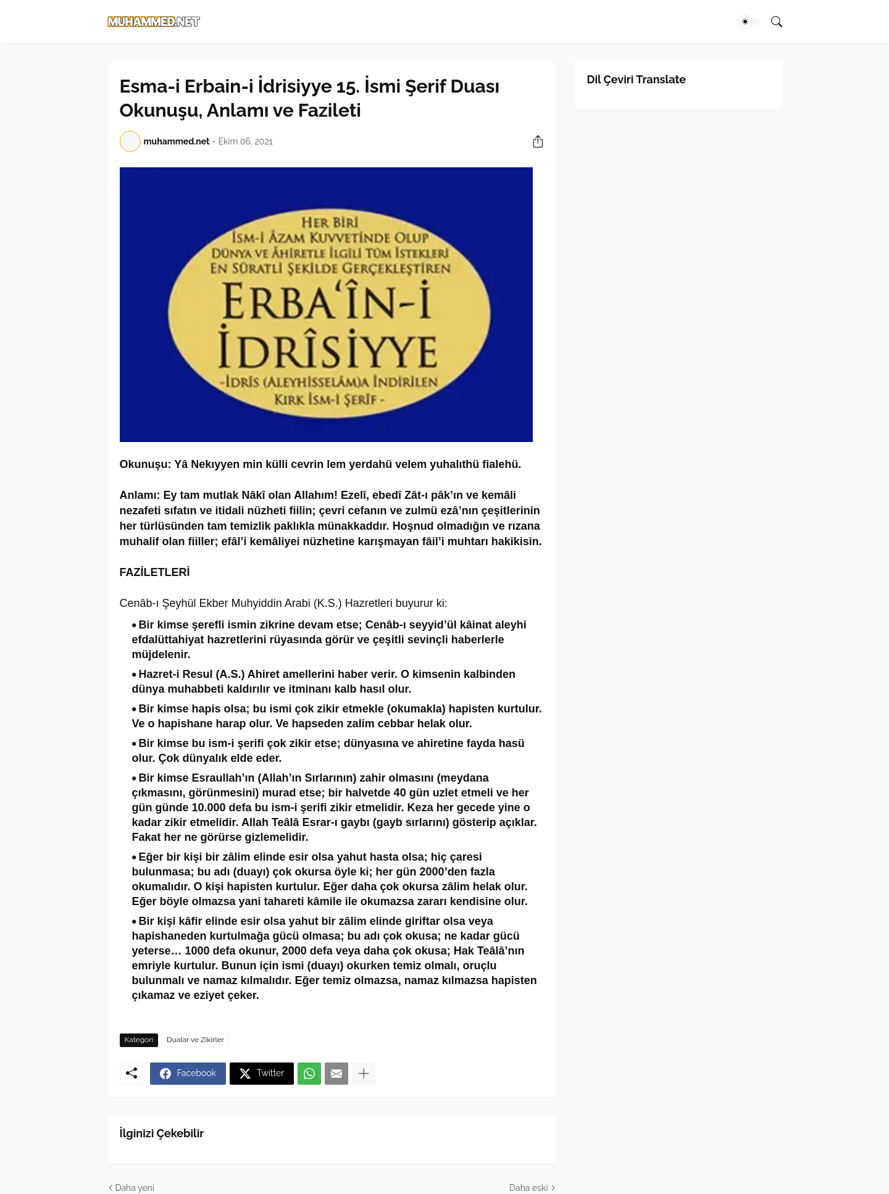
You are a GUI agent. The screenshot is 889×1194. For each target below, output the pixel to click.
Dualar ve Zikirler (195, 1039)
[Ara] (771, 21)
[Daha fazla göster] (363, 1073)
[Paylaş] (533, 141)
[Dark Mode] (749, 21)
